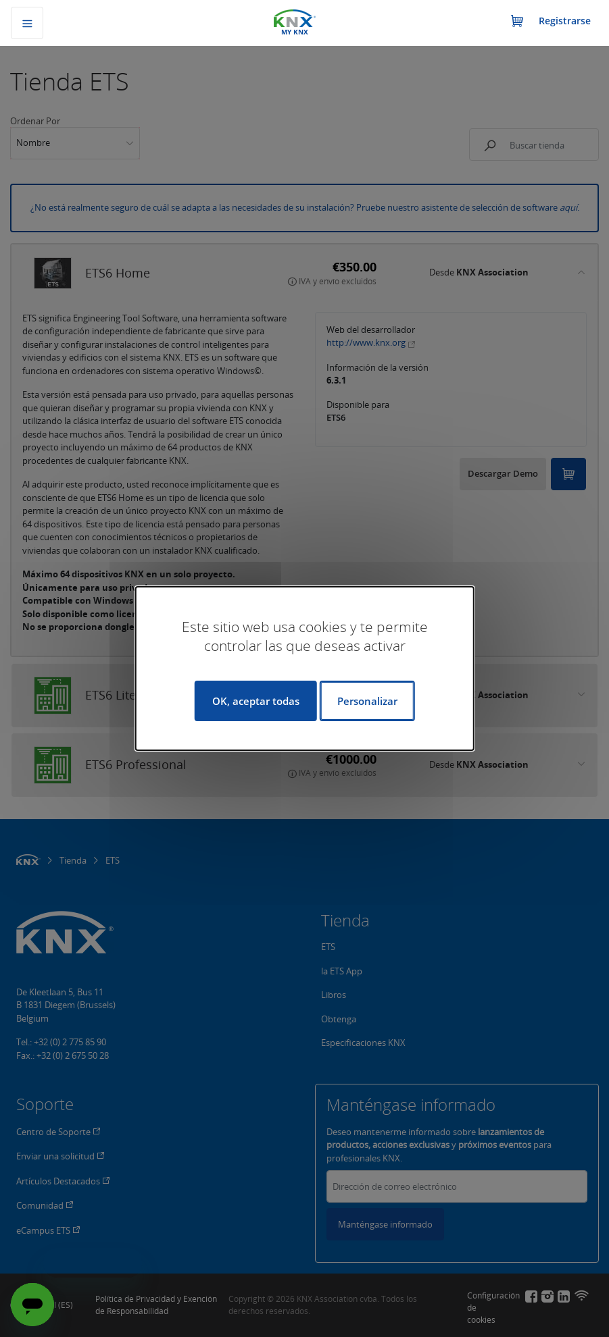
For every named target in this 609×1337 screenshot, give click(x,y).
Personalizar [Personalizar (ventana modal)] (367, 701)
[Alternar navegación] (27, 23)
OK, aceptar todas (255, 701)
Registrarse (565, 20)
